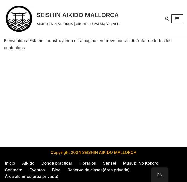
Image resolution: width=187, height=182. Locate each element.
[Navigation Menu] (177, 18)
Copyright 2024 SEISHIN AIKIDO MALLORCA (94, 152)
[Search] (167, 19)
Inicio (10, 163)
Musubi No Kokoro (141, 163)
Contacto (13, 169)
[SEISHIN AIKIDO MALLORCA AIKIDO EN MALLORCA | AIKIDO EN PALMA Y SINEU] (62, 19)
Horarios (87, 163)
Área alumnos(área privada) (31, 176)
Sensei (109, 163)
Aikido (28, 163)
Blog (56, 169)
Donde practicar (56, 163)
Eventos (37, 169)
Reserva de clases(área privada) (99, 169)
